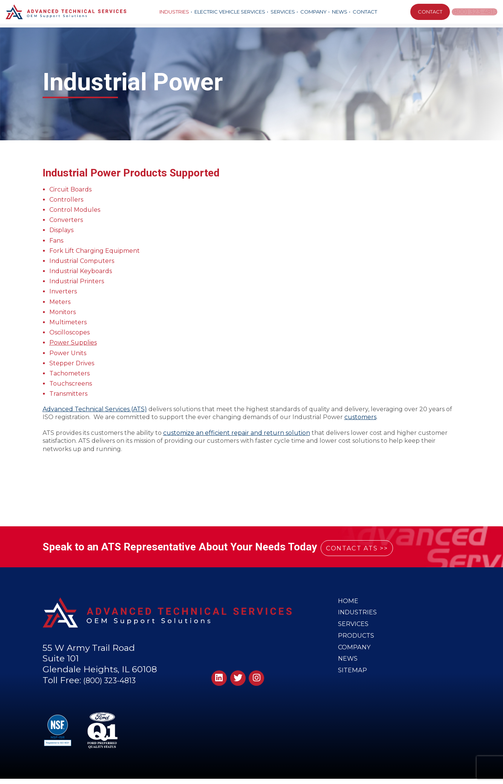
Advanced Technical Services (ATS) (95, 409)
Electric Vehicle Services (229, 12)
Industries (173, 12)
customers (360, 417)
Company (313, 12)
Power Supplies (73, 342)
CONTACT (428, 12)
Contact (364, 12)
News (339, 12)
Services (282, 12)
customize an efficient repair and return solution (236, 432)
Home (348, 601)
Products (357, 641)
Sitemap (352, 681)
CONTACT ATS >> (368, 547)
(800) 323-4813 (474, 11)
